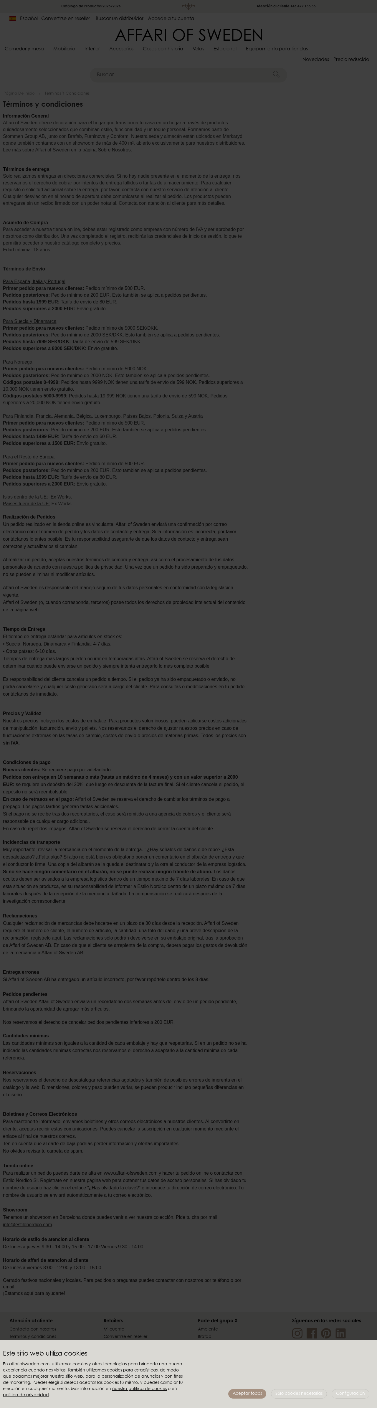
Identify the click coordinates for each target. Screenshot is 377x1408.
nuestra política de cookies (139, 1389)
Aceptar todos (247, 1394)
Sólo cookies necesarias (299, 1394)
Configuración (350, 1394)
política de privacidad (26, 1395)
